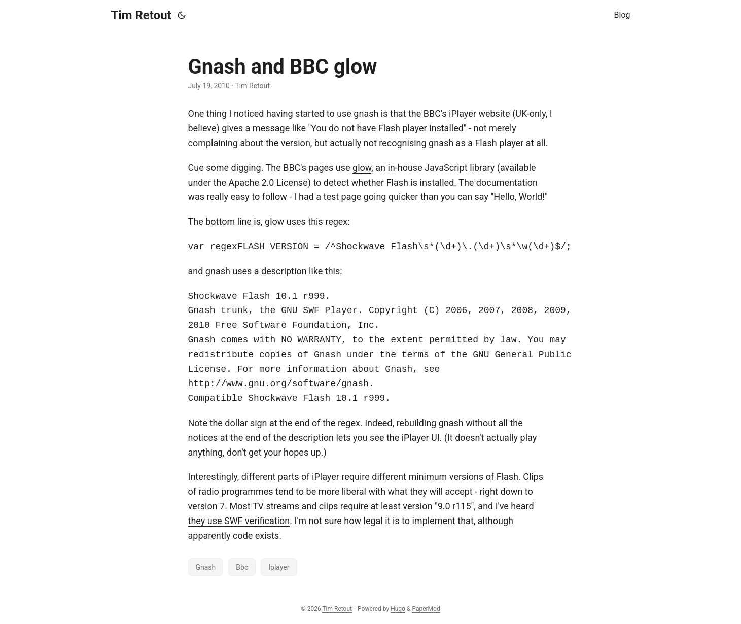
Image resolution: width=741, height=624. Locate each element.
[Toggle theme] (181, 15)
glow (361, 167)
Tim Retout (141, 15)
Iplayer (278, 567)
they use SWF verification (239, 520)
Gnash (206, 567)
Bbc (242, 567)
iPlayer (462, 113)
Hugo (398, 608)
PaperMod (426, 608)
